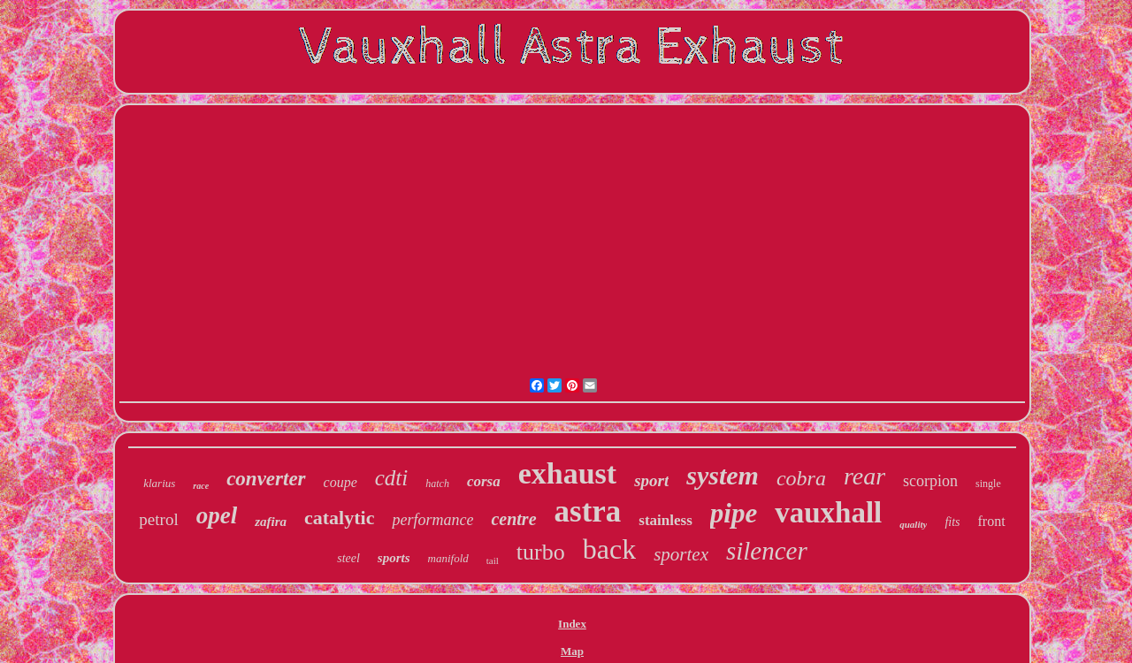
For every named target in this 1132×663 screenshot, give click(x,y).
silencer (766, 551)
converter (265, 479)
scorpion (930, 481)
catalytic (339, 518)
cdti (392, 478)
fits (952, 522)
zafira (271, 521)
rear (864, 476)
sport (651, 480)
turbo (540, 552)
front (992, 521)
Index (572, 623)
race (201, 486)
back (609, 549)
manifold (448, 558)
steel (348, 558)
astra (588, 511)
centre (513, 519)
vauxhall (828, 513)
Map (572, 651)
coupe (340, 482)
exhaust (567, 473)
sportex (681, 554)
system (722, 475)
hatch (437, 483)
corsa (484, 481)
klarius (159, 483)
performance (432, 520)
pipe (733, 513)
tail (492, 560)
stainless (665, 520)
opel (217, 515)
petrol (158, 519)
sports (394, 558)
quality (913, 524)
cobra (801, 478)
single (988, 483)
